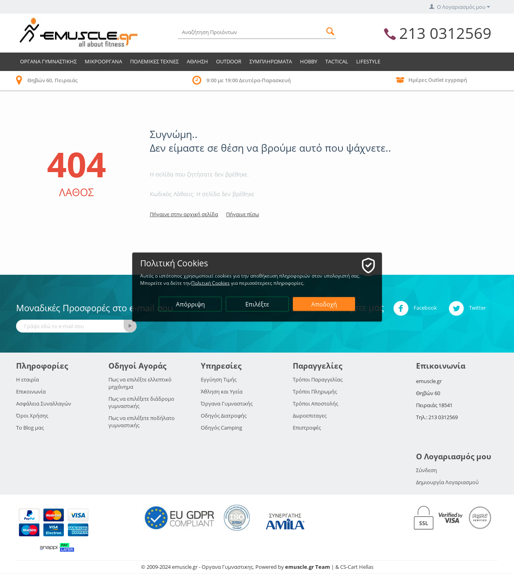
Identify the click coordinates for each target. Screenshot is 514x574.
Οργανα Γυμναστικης (48, 61)
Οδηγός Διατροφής (224, 415)
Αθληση (197, 61)
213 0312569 (445, 32)
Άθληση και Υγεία (222, 391)
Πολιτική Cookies (211, 283)
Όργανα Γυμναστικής (227, 403)
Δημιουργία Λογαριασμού (447, 482)
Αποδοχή (324, 304)
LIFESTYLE (368, 61)
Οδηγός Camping (221, 427)
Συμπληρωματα (270, 61)
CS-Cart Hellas (356, 566)
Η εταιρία (27, 379)
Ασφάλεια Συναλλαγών (43, 403)
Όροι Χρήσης (32, 415)
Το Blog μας (30, 427)
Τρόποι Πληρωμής (315, 391)
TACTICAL (336, 61)
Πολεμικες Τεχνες (154, 61)
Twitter (467, 308)
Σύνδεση (426, 470)
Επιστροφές (307, 427)
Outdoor (228, 61)
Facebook (415, 308)
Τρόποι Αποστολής (315, 403)
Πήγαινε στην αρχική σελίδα (184, 214)
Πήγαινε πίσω (242, 214)
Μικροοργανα (103, 61)
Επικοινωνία (31, 391)
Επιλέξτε (257, 304)
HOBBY (308, 61)
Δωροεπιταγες (309, 415)
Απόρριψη (190, 304)
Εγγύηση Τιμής (219, 379)
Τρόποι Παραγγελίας (318, 379)
